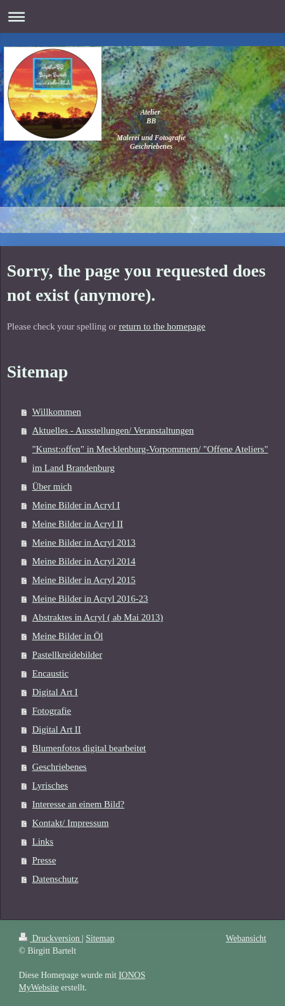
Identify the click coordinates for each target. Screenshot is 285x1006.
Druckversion (50, 938)
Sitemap (100, 938)
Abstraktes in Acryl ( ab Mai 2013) (97, 617)
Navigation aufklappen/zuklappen (142, 16)
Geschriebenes (59, 767)
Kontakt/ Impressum (70, 823)
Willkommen (57, 412)
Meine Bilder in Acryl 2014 (84, 561)
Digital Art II (56, 729)
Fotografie (51, 711)
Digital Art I (55, 692)
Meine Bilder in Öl (68, 636)
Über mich (52, 486)
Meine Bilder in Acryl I (76, 505)
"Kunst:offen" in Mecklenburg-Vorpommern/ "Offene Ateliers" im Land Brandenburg (150, 458)
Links (43, 842)
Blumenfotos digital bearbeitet (89, 748)
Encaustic (50, 673)
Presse (44, 860)
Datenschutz (55, 879)
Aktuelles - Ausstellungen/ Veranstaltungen (113, 430)
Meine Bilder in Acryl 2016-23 (90, 599)
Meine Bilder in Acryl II (77, 524)
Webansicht (246, 938)
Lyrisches (50, 785)
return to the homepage (162, 326)
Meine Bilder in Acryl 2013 (84, 543)
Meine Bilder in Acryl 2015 (84, 580)
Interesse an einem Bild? (78, 804)
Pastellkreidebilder (67, 655)
